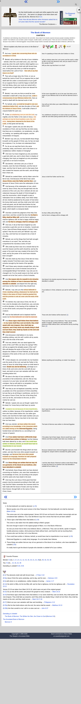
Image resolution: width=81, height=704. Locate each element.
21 (33, 560)
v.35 (14, 544)
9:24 (4, 594)
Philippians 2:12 (49, 602)
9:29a (5, 605)
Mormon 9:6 (51, 616)
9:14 (4, 584)
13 (13, 563)
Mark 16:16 (11, 511)
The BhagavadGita (70, 14)
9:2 (9, 560)
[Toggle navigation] (76, 4)
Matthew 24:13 (57, 605)
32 (45, 560)
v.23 (34, 506)
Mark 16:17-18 (37, 599)
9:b (4, 581)
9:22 (4, 591)
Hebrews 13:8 (52, 578)
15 (26, 560)
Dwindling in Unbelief (10, 613)
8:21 (40, 17)
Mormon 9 (8, 622)
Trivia (20, 19)
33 (48, 560)
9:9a (4, 578)
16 (28, 560)
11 (21, 560)
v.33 (70, 536)
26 (38, 560)
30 (43, 560)
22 (36, 560)
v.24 (37, 519)
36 (50, 560)
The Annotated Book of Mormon (13, 619)
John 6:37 (45, 608)
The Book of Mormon (40, 32)
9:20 (18, 566)
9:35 (22, 566)
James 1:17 (50, 581)
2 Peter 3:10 (40, 575)
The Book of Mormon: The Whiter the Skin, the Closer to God (25, 616)
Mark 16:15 (56, 591)
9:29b (5, 608)
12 (23, 560)
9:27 (4, 602)
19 (31, 560)
